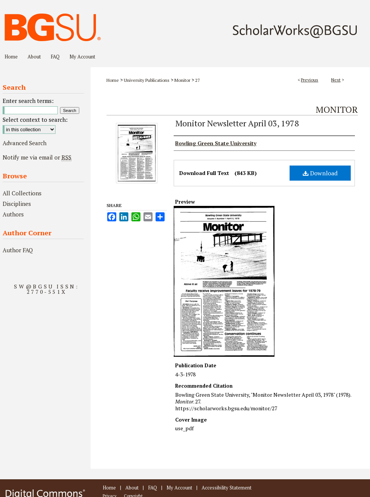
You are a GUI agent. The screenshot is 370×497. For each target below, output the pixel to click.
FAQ (152, 487)
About (132, 487)
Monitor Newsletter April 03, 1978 (237, 123)
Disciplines (17, 203)
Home (112, 80)
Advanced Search (24, 143)
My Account (179, 487)
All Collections (22, 193)
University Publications (147, 80)
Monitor (182, 80)
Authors (13, 214)
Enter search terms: (28, 100)
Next (336, 80)
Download (320, 173)
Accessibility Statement (226, 487)
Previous (309, 80)
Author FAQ (18, 250)
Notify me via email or (37, 157)
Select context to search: (35, 119)
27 (197, 80)
